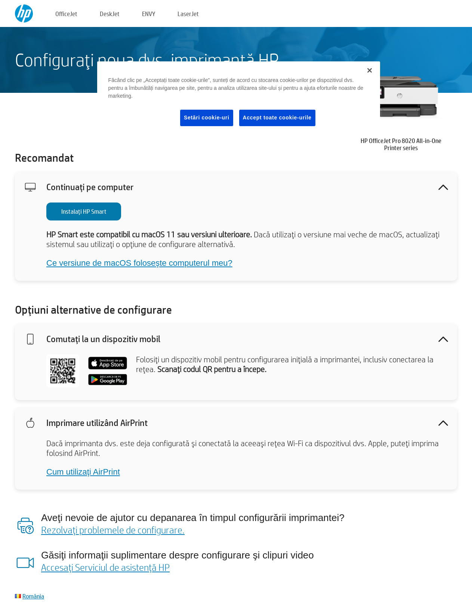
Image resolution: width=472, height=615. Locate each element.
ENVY (148, 13)
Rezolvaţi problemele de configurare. (113, 530)
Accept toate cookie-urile (277, 118)
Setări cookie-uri (206, 118)
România (33, 596)
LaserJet (188, 13)
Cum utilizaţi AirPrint (83, 472)
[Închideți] (369, 70)
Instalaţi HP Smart (84, 211)
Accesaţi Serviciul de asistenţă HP (105, 567)
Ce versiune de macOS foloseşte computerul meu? (139, 263)
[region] (238, 99)
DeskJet (110, 13)
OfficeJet (66, 13)
